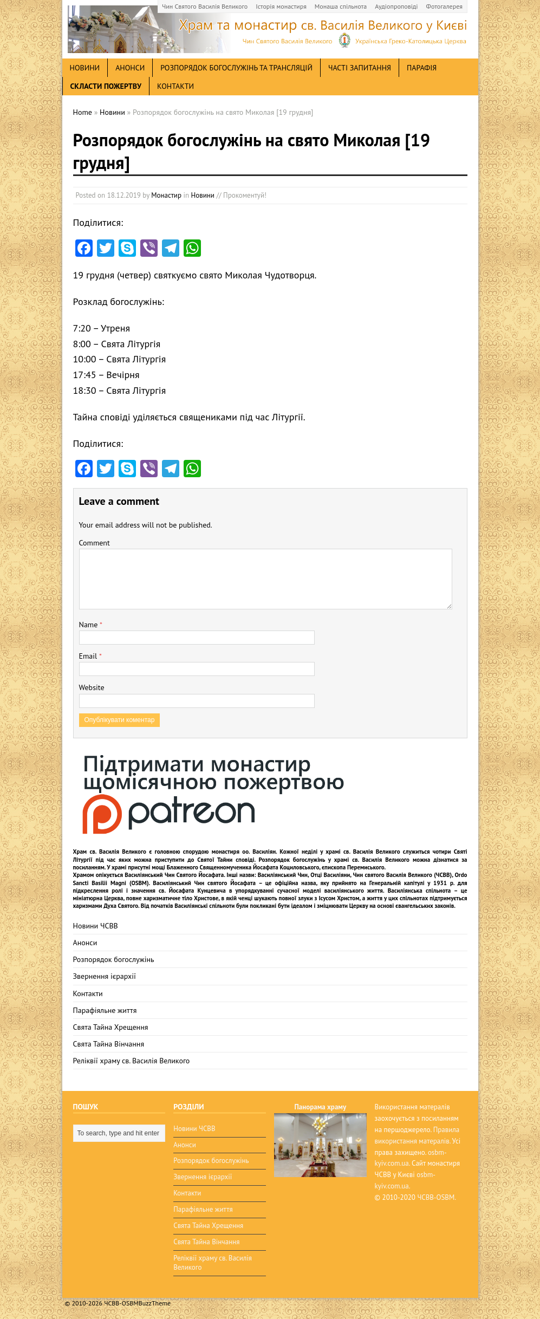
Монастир (166, 195)
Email (89, 656)
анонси (130, 68)
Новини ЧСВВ (95, 926)
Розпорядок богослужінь (113, 959)
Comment (94, 543)
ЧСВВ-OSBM (435, 1197)
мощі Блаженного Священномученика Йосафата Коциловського (235, 867)
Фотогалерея (444, 6)
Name (89, 624)
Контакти (175, 86)
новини (85, 68)
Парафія (422, 68)
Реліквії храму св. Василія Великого (131, 1060)
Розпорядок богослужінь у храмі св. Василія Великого (334, 859)
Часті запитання (359, 68)
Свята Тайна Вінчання (109, 1044)
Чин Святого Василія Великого (205, 6)
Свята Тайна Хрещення (110, 1027)
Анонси (85, 942)
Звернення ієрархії (104, 976)
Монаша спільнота (341, 6)
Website (92, 687)
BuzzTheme (155, 1303)
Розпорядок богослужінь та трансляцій (236, 68)
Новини (202, 195)
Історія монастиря (281, 6)
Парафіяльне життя (105, 1010)
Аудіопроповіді (396, 6)
